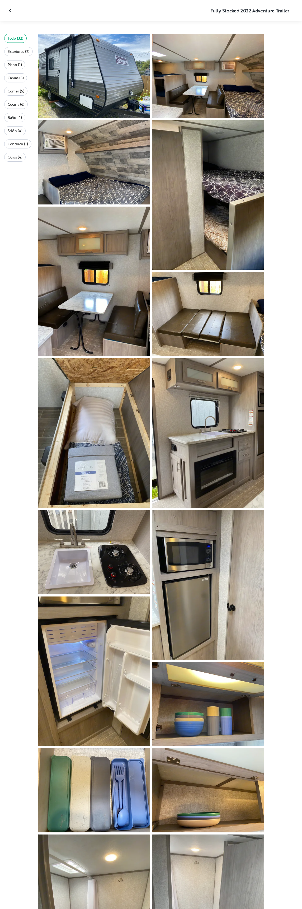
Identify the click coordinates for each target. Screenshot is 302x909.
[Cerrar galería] (10, 10)
